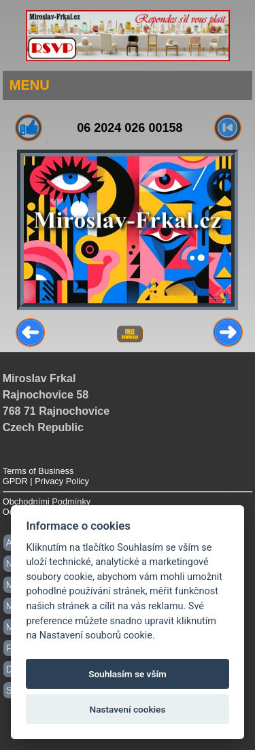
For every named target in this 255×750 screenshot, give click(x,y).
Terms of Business (38, 471)
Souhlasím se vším (127, 673)
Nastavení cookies (128, 709)
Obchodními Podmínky (46, 501)
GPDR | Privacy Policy (46, 481)
